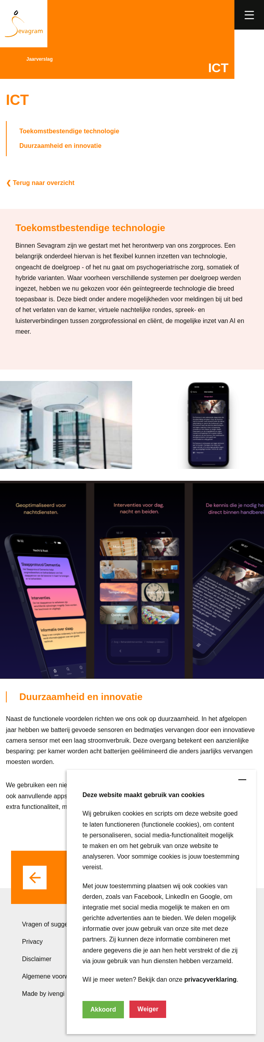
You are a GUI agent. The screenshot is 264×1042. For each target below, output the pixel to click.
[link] (248, 14)
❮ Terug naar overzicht (40, 182)
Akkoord (103, 1009)
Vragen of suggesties (51, 924)
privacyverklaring (210, 979)
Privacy (32, 941)
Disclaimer (37, 959)
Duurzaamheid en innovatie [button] (60, 145)
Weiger (147, 1009)
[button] (249, 15)
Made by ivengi (43, 993)
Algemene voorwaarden (55, 976)
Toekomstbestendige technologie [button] (69, 131)
